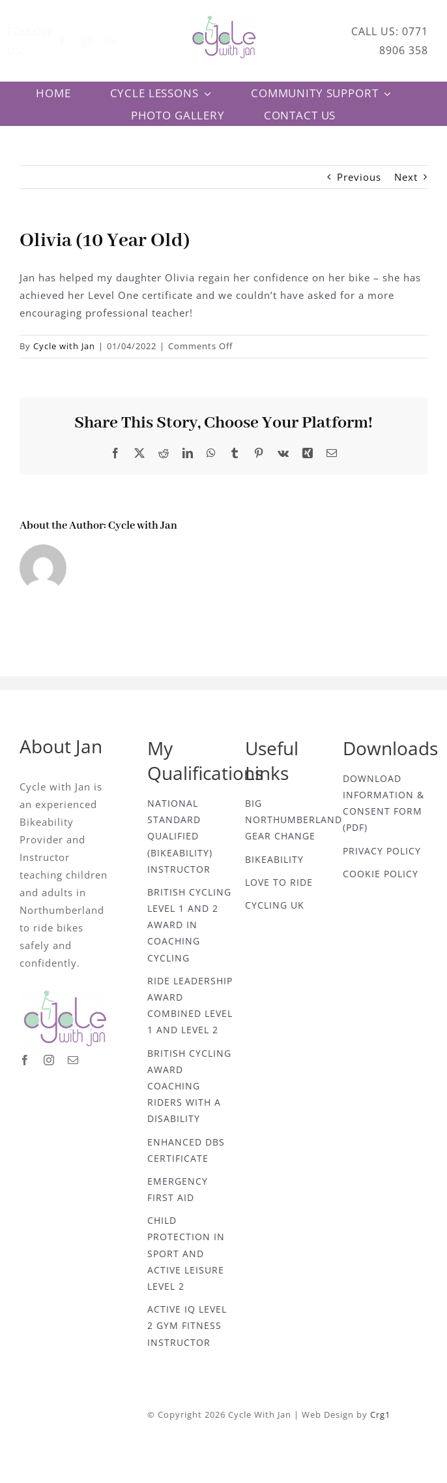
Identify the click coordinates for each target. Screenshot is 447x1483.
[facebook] (72, 41)
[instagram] (96, 41)
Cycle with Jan (64, 346)
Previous (359, 176)
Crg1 (384, 1414)
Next (406, 176)
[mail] (120, 41)
